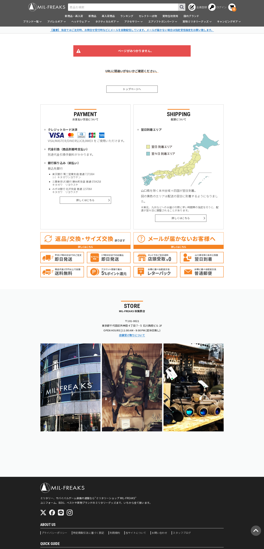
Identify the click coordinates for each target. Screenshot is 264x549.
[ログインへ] (217, 7)
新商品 (92, 16)
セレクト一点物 (148, 16)
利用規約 (115, 533)
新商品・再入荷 (74, 16)
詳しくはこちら (85, 200)
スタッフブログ (182, 533)
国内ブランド (191, 16)
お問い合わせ (159, 533)
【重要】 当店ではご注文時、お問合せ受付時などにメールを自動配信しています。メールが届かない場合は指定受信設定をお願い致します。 (132, 30)
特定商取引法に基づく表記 (88, 533)
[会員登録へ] (197, 7)
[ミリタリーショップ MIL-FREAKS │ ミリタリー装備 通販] (46, 7)
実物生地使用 (170, 16)
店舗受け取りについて (132, 335)
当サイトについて (135, 533)
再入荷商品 (108, 16)
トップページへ (132, 89)
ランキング (126, 16)
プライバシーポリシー (54, 533)
